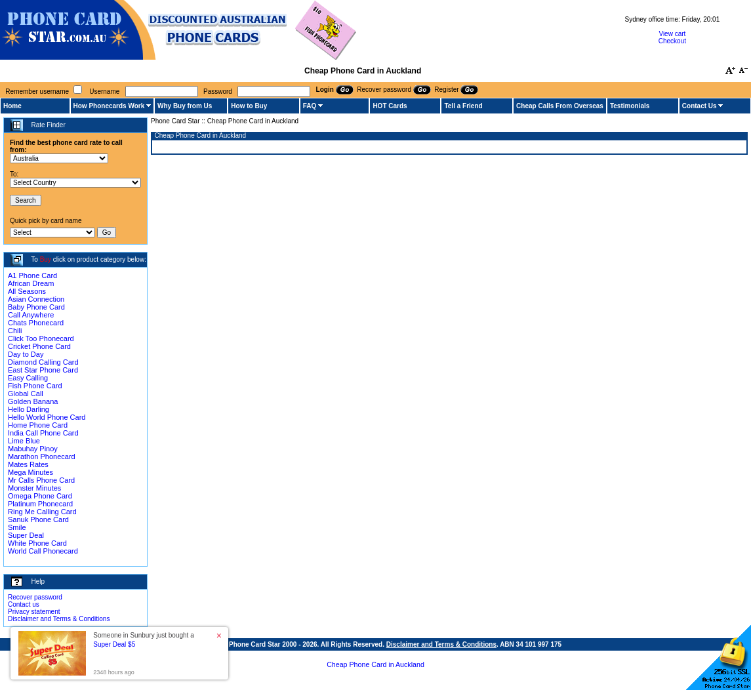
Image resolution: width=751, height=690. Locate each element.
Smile (17, 527)
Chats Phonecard (36, 323)
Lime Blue (24, 441)
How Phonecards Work (109, 106)
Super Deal (26, 535)
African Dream (31, 283)
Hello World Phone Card (46, 417)
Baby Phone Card (36, 307)
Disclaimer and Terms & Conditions (59, 618)
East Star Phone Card (43, 370)
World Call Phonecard (43, 551)
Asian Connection (36, 299)
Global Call (25, 393)
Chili (15, 331)
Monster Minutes (34, 488)
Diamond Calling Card (43, 362)
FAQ (310, 106)
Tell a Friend (463, 106)
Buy (45, 259)
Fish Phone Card (35, 386)
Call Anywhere (31, 315)
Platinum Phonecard (40, 504)
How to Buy (249, 106)
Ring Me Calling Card (42, 512)
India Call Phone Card (43, 433)
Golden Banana (33, 401)
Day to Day (25, 354)
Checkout (672, 41)
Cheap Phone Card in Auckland (375, 664)
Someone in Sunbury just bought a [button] (143, 640)
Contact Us (699, 106)
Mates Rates (28, 464)
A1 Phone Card (32, 275)
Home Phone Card (38, 425)
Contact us (23, 604)
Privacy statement (34, 611)
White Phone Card (37, 543)
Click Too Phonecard (41, 338)
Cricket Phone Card (39, 346)
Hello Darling (28, 409)
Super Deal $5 (114, 644)
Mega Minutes (30, 472)
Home (12, 106)
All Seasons (27, 291)
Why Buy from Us (184, 106)
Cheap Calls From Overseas (559, 106)
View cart (672, 33)
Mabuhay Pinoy (33, 449)
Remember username (37, 91)
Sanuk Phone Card (38, 519)
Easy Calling (28, 378)
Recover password (35, 597)
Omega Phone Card (40, 496)
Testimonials (629, 106)
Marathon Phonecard (41, 456)
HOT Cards (390, 106)
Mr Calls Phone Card (41, 480)
